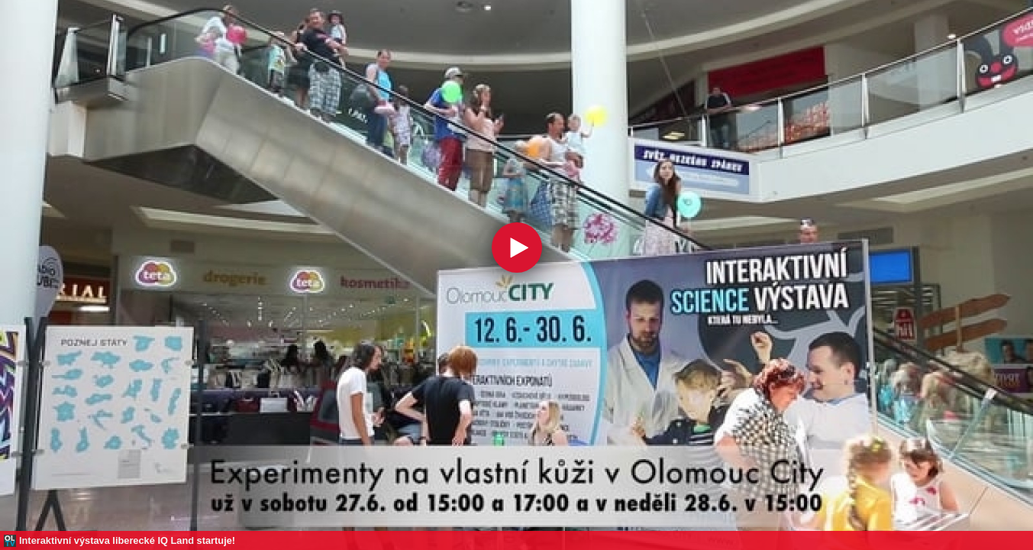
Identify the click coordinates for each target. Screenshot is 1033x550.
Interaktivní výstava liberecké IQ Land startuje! (127, 540)
